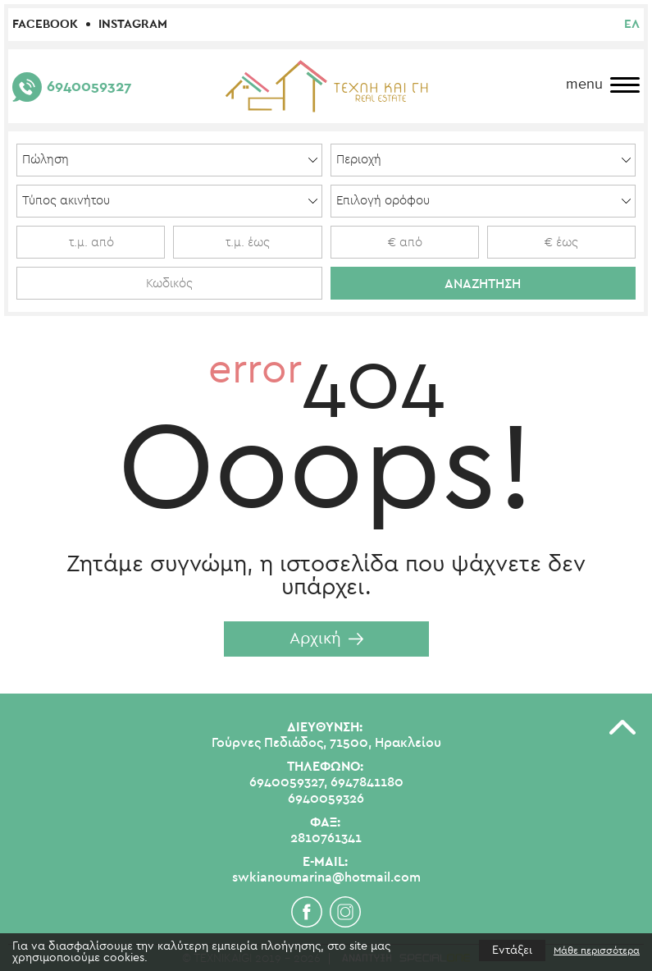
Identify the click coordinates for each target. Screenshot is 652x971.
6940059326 (326, 798)
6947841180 (367, 782)
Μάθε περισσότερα (597, 950)
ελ (632, 24)
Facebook (45, 24)
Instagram (132, 24)
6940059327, (288, 782)
